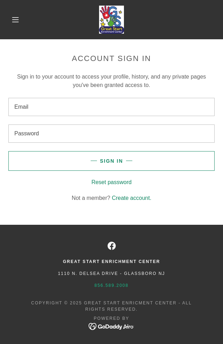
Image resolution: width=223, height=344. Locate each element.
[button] (18, 20)
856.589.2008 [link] (111, 285)
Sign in (111, 161)
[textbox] (111, 107)
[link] (111, 20)
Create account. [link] (131, 198)
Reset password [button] (111, 182)
